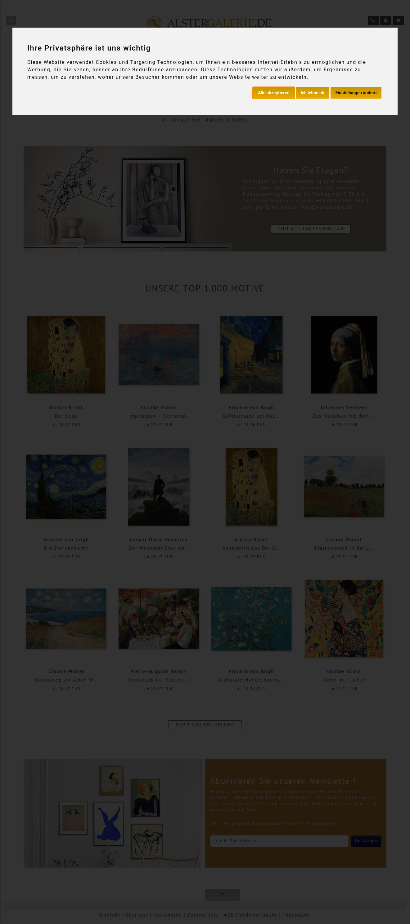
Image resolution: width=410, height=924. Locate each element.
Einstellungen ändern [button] (356, 92)
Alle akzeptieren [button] (274, 92)
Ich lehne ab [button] (312, 92)
